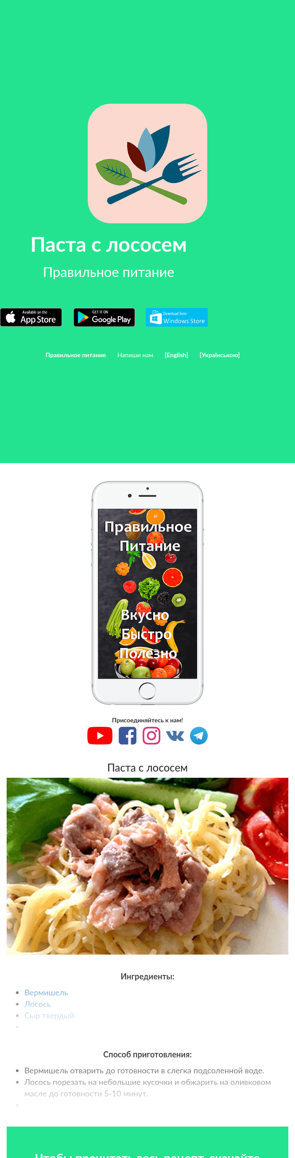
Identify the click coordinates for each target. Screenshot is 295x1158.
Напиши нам (135, 355)
